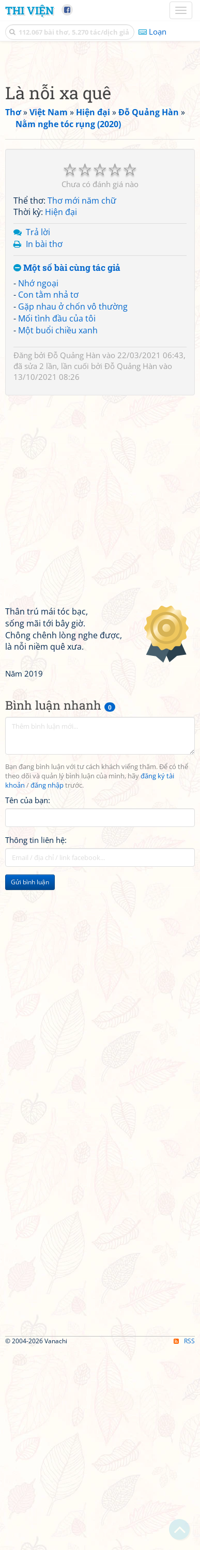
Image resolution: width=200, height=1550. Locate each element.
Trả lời (38, 432)
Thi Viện (29, 10)
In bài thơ (44, 444)
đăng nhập (47, 985)
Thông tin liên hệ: (36, 1040)
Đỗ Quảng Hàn (74, 555)
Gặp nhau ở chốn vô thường (73, 506)
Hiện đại (61, 412)
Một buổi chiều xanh (58, 530)
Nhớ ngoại (38, 483)
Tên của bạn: (27, 1000)
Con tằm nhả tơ (48, 494)
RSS (184, 1541)
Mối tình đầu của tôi (57, 518)
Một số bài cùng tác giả (66, 468)
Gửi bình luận (30, 1082)
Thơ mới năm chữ (82, 400)
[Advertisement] (100, 159)
